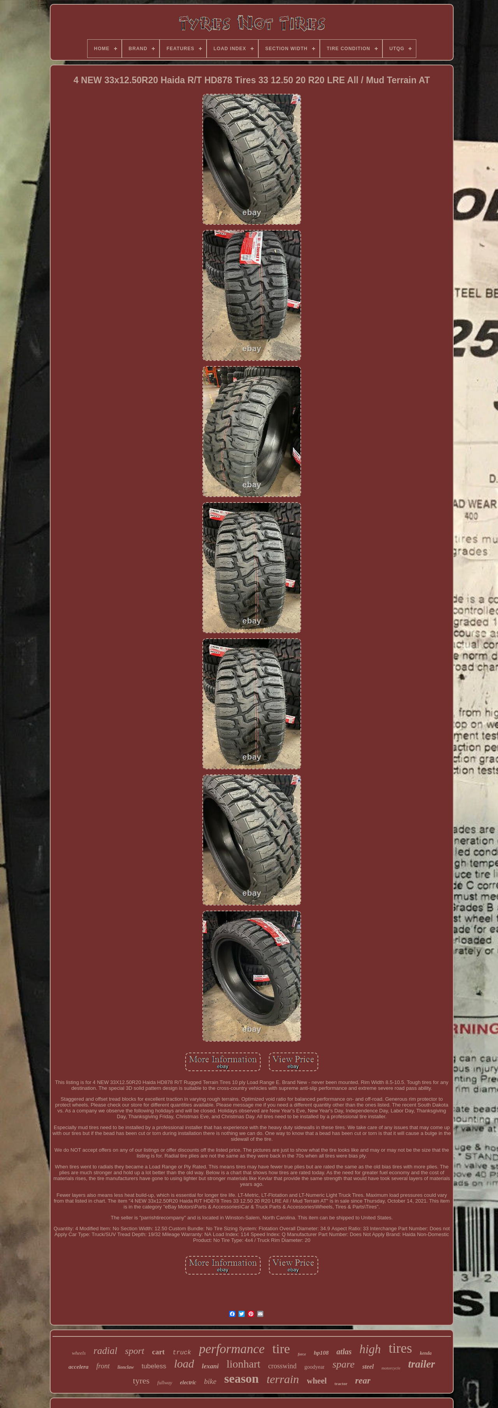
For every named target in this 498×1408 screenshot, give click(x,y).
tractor (341, 1383)
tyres (141, 1380)
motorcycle (391, 1368)
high (370, 1349)
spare (343, 1364)
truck (181, 1352)
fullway (164, 1382)
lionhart (243, 1364)
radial (105, 1350)
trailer (421, 1364)
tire (281, 1348)
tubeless (154, 1366)
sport (134, 1351)
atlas (344, 1351)
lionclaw (125, 1367)
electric (188, 1382)
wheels (79, 1353)
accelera (78, 1367)
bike (210, 1381)
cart (158, 1352)
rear (363, 1380)
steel (368, 1366)
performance (232, 1349)
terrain (283, 1379)
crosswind (282, 1366)
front (103, 1366)
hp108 (321, 1353)
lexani (210, 1366)
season (241, 1378)
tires (400, 1348)
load (184, 1363)
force (302, 1354)
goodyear (314, 1367)
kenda (425, 1353)
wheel (317, 1380)
